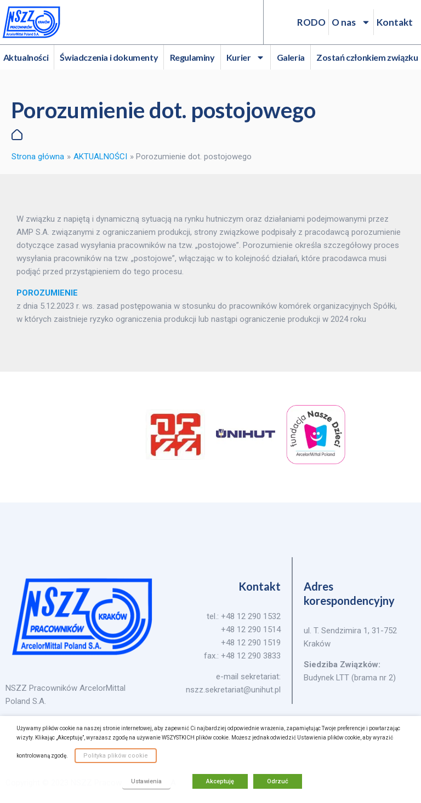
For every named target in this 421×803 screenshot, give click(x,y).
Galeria (291, 57)
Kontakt (395, 22)
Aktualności (26, 57)
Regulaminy (192, 57)
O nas (351, 22)
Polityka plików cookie (115, 755)
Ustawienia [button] (146, 781)
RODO (311, 22)
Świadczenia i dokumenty (109, 57)
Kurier (245, 57)
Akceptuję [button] (220, 781)
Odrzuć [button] (277, 781)
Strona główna (38, 156)
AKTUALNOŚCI (100, 156)
